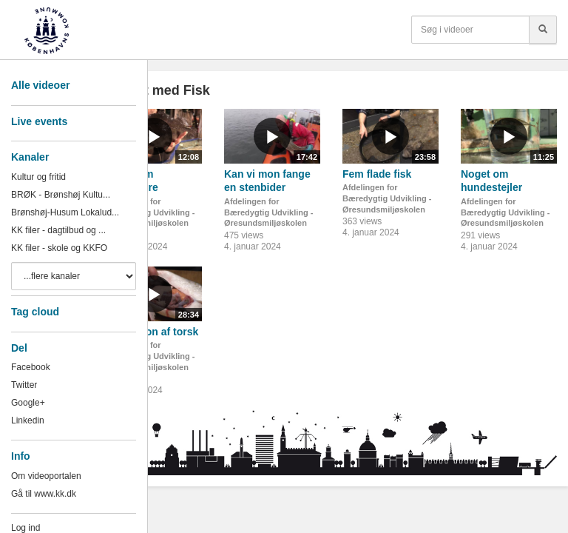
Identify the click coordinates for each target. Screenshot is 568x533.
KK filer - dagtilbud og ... (58, 230)
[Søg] (543, 30)
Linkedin (27, 420)
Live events (39, 121)
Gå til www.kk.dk (43, 494)
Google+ (28, 403)
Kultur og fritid (38, 177)
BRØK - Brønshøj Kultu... (60, 195)
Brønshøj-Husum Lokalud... (65, 212)
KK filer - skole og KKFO (59, 248)
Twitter (24, 385)
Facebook (30, 367)
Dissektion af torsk (152, 332)
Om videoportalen (46, 476)
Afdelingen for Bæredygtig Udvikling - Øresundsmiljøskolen (150, 212)
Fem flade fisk (376, 174)
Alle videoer (40, 85)
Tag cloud (35, 312)
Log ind (25, 528)
